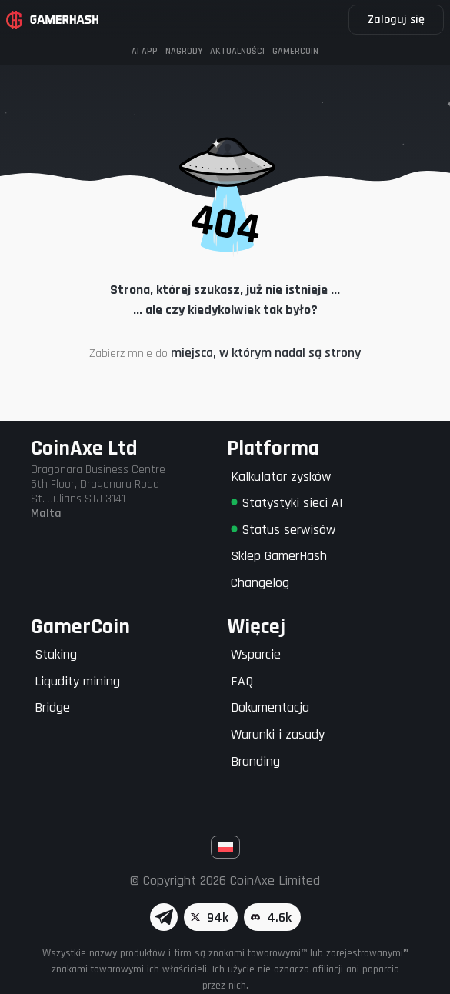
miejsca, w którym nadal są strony (266, 353)
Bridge (52, 707)
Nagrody (183, 51)
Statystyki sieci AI (287, 503)
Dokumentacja (270, 707)
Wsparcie (256, 654)
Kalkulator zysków (281, 476)
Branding (255, 761)
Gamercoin (295, 51)
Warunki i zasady (278, 734)
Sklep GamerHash (279, 556)
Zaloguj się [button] (396, 20)
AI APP (145, 51)
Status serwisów (283, 530)
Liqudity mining (77, 681)
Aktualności (237, 51)
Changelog (260, 583)
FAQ (242, 681)
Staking (56, 654)
